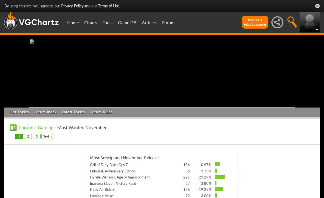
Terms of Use (108, 6)
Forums (26, 128)
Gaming (45, 128)
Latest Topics (73, 112)
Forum (168, 22)
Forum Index (45, 112)
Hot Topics (19, 112)
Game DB (127, 22)
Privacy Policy (72, 6)
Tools (107, 22)
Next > (47, 136)
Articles (149, 22)
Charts (90, 22)
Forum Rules (101, 112)
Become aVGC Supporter (255, 22)
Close (317, 6)
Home (73, 22)
